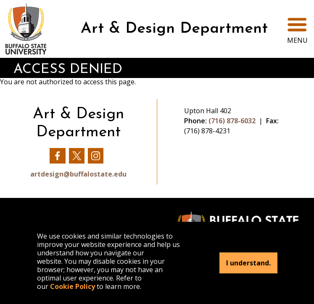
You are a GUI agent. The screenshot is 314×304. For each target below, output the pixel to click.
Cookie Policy (72, 286)
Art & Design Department (174, 28)
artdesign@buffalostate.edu (78, 174)
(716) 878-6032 (232, 120)
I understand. (248, 263)
